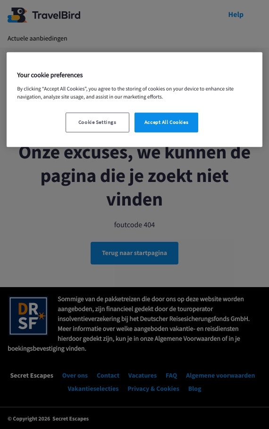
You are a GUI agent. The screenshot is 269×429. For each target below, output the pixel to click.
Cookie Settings (97, 122)
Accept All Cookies (166, 122)
